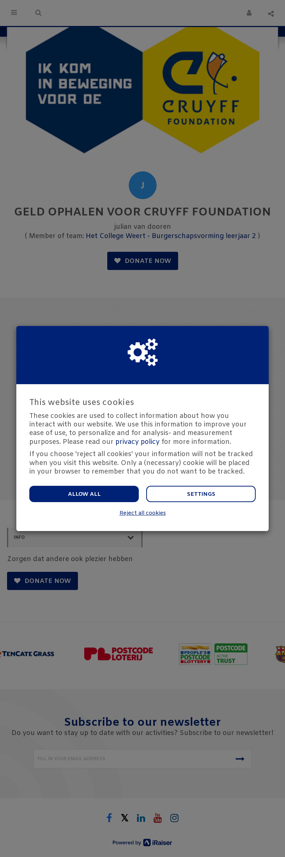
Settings (201, 494)
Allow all (84, 494)
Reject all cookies (142, 513)
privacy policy (137, 442)
